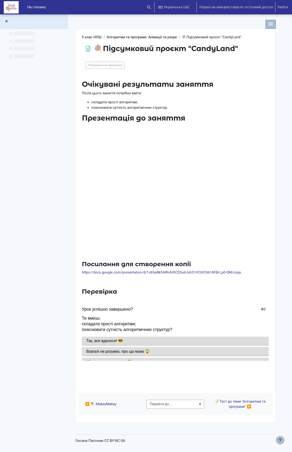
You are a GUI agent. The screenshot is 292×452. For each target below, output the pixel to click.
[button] (149, 7)
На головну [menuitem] (36, 7)
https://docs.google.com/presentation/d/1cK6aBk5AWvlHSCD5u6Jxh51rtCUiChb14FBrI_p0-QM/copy (162, 272)
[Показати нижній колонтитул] (280, 440)
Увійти (282, 7)
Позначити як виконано (106, 65)
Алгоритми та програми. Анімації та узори (143, 37)
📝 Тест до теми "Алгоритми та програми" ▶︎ (240, 404)
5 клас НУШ (93, 37)
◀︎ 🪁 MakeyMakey (102, 404)
